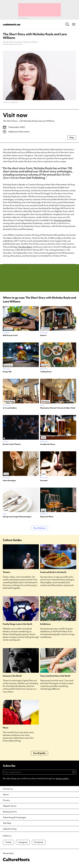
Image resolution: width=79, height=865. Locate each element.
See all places (39, 528)
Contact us (8, 789)
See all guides (39, 753)
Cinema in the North (12, 676)
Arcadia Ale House (47, 444)
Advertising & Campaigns (14, 817)
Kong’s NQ (7, 372)
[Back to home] (11, 24)
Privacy (6, 800)
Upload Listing (9, 829)
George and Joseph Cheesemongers (17, 517)
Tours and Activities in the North (55, 676)
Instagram (23, 842)
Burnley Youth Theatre (12, 444)
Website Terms (9, 806)
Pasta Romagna (9, 480)
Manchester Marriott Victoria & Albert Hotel (57, 408)
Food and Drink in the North (53, 572)
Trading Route (46, 372)
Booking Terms (10, 811)
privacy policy (62, 778)
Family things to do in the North (17, 624)
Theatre (6, 572)
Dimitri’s (43, 335)
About (6, 794)
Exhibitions (45, 624)
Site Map (7, 823)
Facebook (38, 842)
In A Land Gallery (10, 408)
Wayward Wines (46, 517)
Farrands (44, 480)
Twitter (8, 842)
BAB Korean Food (10, 335)
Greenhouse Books (62, 220)
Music (5, 728)
